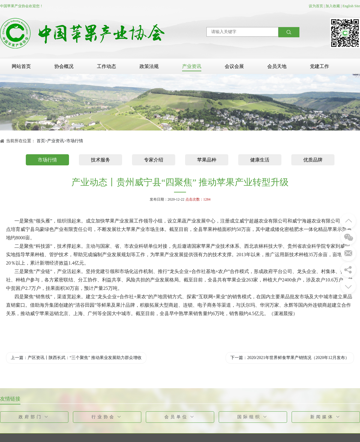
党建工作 (319, 66)
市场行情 (74, 141)
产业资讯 (191, 66)
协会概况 (64, 66)
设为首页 (316, 6)
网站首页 (21, 66)
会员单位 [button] (180, 417)
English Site (351, 6)
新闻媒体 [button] (326, 417)
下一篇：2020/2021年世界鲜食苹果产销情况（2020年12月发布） (289, 357)
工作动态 (106, 66)
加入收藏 (333, 6)
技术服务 (100, 159)
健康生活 (259, 159)
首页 (41, 141)
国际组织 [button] (253, 417)
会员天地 (276, 66)
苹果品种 (206, 159)
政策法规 (149, 66)
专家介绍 (153, 159)
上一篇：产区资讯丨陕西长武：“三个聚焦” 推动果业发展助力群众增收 (76, 357)
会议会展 (234, 66)
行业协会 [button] (107, 417)
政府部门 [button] (34, 417)
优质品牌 (312, 159)
